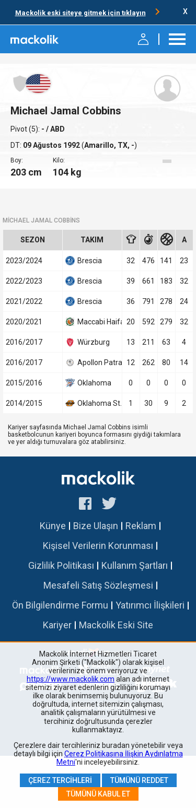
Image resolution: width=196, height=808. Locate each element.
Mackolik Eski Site (116, 624)
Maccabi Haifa (92, 321)
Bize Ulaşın (95, 525)
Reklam (140, 525)
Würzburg (87, 342)
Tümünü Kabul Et (98, 794)
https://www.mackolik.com (70, 679)
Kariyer (57, 624)
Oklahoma (88, 383)
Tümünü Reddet (139, 780)
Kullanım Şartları (134, 565)
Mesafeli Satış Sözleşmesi (98, 585)
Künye (53, 525)
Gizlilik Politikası (61, 565)
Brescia (83, 260)
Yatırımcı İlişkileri (150, 605)
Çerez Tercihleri (60, 780)
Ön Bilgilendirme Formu (60, 605)
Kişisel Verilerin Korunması (98, 545)
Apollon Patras (92, 362)
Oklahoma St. (92, 403)
